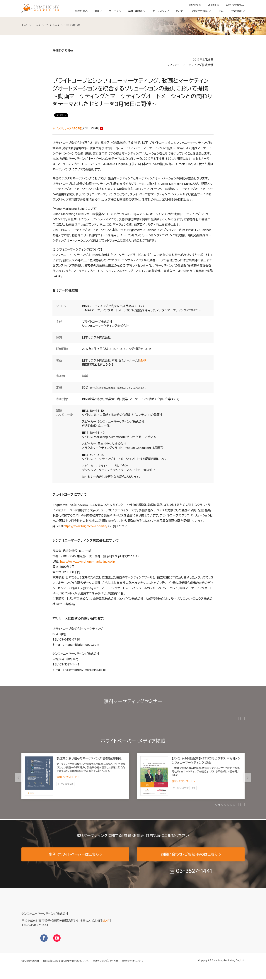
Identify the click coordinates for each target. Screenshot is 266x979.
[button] (98, 12)
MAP (142, 360)
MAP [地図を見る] (105, 926)
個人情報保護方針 (30, 965)
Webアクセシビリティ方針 (105, 965)
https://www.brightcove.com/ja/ (85, 526)
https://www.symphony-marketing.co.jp (87, 561)
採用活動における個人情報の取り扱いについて (66, 965)
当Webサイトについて (132, 965)
